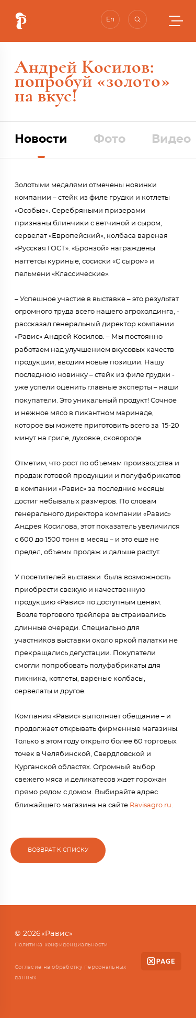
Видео (171, 139)
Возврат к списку (58, 850)
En (110, 19)
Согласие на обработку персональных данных (70, 972)
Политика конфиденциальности (61, 944)
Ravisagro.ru (150, 805)
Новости (41, 139)
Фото (109, 139)
